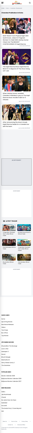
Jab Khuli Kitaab (6, 394)
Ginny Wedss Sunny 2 (8, 362)
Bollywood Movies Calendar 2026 (11, 378)
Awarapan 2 (5, 351)
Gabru (3, 392)
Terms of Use (14, 421)
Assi (2, 411)
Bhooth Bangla (5, 357)
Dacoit (3, 354)
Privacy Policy (25, 421)
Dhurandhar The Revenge (9, 346)
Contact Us (10, 424)
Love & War (4, 349)
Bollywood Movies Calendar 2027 (11, 381)
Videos (3, 327)
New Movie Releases (7, 324)
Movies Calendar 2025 (8, 376)
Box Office (4, 333)
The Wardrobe (5, 365)
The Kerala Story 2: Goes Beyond (11, 408)
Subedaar (4, 403)
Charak (3, 397)
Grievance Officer (21, 424)
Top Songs (4, 330)
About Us (5, 421)
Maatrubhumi (5, 360)
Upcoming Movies (6, 322)
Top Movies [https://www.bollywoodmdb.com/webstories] (4, 335)
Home (3, 319)
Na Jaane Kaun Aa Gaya (8, 400)
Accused (4, 405)
